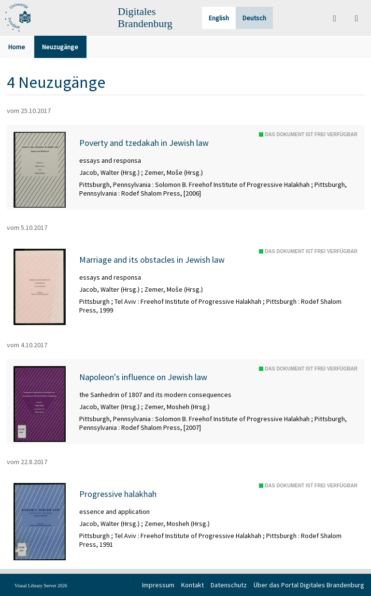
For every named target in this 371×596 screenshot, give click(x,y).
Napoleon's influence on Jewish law (143, 377)
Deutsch (254, 18)
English (219, 18)
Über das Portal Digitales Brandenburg (309, 585)
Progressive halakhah (118, 494)
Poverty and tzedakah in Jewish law (144, 143)
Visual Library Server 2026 (40, 585)
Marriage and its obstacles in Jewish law (152, 260)
